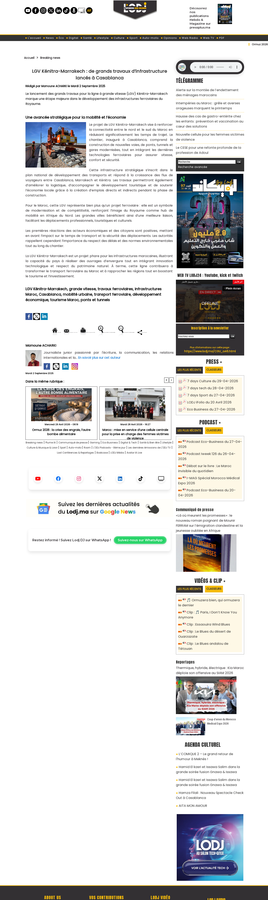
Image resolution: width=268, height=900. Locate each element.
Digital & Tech (159, 456)
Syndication (143, 894)
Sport (132, 38)
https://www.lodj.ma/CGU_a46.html (210, 349)
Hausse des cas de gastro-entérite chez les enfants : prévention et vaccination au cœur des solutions (207, 117)
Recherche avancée (190, 157)
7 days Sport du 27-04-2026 (208, 393)
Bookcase (78, 471)
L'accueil (33, 38)
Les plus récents (191, 368)
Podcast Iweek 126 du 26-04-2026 (212, 451)
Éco (60, 38)
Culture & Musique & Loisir (95, 461)
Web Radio (188, 38)
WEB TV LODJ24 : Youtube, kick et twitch (210, 269)
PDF (220, 38)
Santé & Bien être (42, 461)
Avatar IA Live (120, 471)
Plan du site (124, 894)
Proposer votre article (106, 876)
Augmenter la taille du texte (148, 332)
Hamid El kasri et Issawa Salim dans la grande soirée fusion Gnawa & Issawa (209, 745)
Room (154, 461)
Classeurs (219, 368)
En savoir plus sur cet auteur (100, 371)
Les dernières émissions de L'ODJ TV (91, 466)
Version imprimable (101, 332)
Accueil (30, 57)
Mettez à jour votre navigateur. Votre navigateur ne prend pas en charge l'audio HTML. (216, 67)
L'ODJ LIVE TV (160, 876)
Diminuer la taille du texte (89, 346)
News (48, 38)
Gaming (116, 456)
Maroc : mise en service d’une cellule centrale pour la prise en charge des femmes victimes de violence (135, 445)
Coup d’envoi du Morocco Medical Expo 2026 (221, 699)
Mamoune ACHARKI (54, 86)
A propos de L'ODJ (52, 876)
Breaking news (55, 57)
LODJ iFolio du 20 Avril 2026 (206, 400)
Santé (86, 38)
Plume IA (60, 456)
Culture (118, 38)
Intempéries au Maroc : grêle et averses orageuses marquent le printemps (204, 103)
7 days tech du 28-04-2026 (207, 386)
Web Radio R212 (216, 877)
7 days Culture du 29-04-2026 (209, 380)
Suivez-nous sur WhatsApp (140, 559)
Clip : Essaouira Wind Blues (206, 610)
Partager (125, 346)
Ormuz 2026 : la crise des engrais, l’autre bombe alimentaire (61, 445)
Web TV (207, 38)
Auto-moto (149, 38)
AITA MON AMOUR (191, 776)
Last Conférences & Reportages (147, 466)
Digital (72, 38)
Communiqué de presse (88, 456)
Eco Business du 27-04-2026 (208, 406)
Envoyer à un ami (63, 332)
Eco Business (135, 456)
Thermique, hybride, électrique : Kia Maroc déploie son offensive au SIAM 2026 (205, 649)
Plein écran (234, 287)
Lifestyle (101, 38)
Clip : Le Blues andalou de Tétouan (212, 628)
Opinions (169, 38)
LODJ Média (97, 471)
